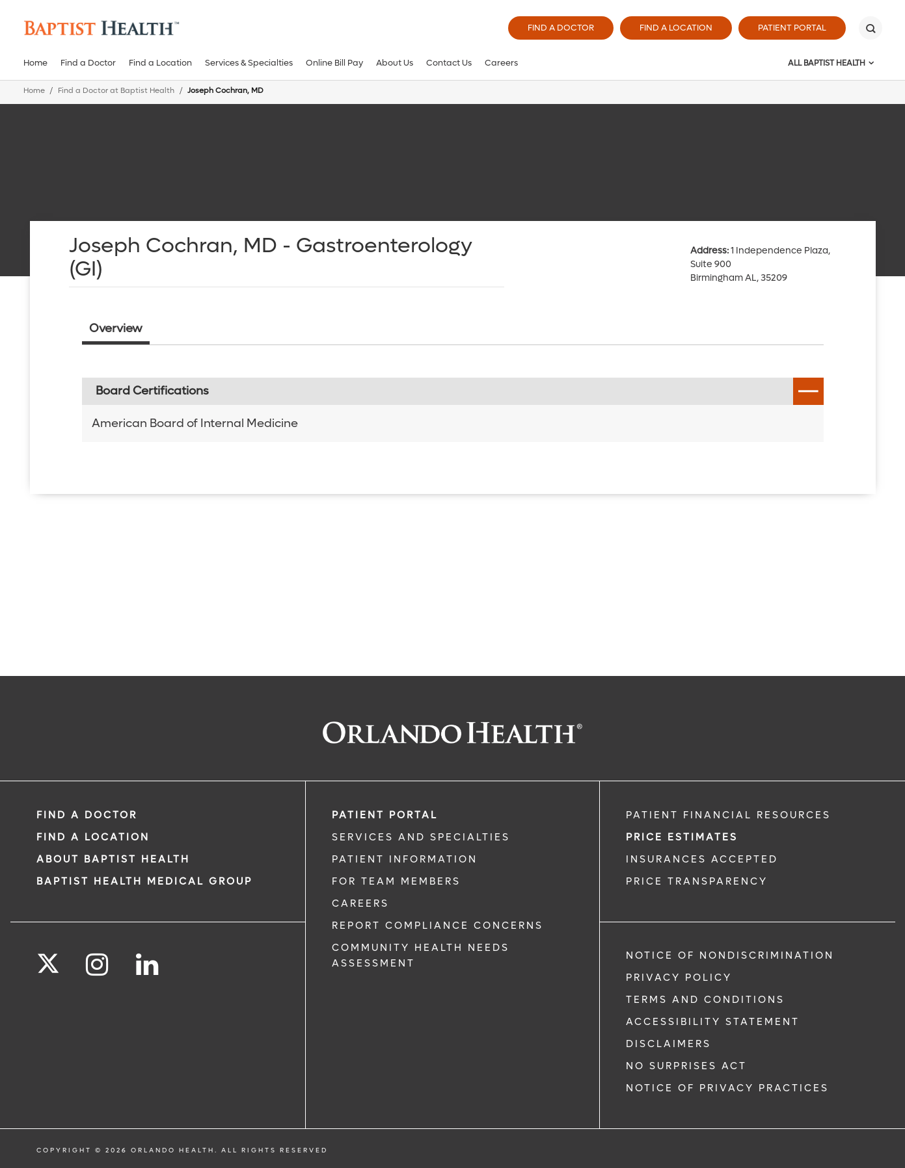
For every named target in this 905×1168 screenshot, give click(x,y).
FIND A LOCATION (93, 837)
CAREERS (360, 903)
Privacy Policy (679, 977)
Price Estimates (682, 837)
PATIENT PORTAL (385, 815)
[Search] (870, 28)
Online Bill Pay (334, 62)
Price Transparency (697, 881)
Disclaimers (668, 1043)
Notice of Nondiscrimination (730, 955)
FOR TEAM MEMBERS (396, 881)
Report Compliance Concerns (437, 925)
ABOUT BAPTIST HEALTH (113, 859)
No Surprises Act (686, 1065)
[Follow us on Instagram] (98, 965)
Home (35, 62)
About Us (394, 62)
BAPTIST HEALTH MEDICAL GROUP (144, 881)
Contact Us (449, 62)
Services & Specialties (249, 62)
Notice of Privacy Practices (727, 1088)
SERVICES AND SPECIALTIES (421, 837)
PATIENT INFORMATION (405, 859)
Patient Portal (792, 27)
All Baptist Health (826, 63)
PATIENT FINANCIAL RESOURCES (728, 815)
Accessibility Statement (713, 1021)
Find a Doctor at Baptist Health (116, 91)
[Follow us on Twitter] (48, 959)
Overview (115, 328)
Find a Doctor (561, 27)
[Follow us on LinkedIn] (148, 965)
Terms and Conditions (705, 999)
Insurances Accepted (702, 859)
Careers (501, 62)
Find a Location (676, 27)
